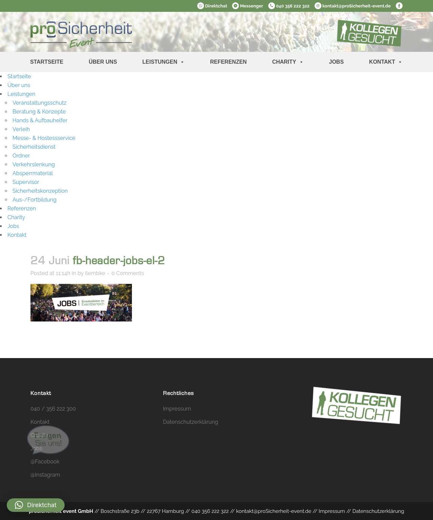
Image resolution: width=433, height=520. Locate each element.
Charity (287, 62)
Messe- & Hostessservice (44, 138)
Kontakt (386, 62)
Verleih (21, 129)
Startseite (46, 62)
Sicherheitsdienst (34, 147)
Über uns (103, 62)
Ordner (21, 155)
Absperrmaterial (33, 173)
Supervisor (26, 182)
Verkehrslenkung (34, 164)
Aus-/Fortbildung (34, 199)
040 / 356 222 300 (53, 408)
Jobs (336, 62)
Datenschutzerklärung (190, 422)
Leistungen (163, 62)
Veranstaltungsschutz (39, 103)
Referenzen (228, 62)
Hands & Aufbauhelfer (40, 120)
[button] (36, 505)
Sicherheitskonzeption (40, 191)
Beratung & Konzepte (39, 111)
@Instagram (45, 475)
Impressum (177, 408)
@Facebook (45, 461)
